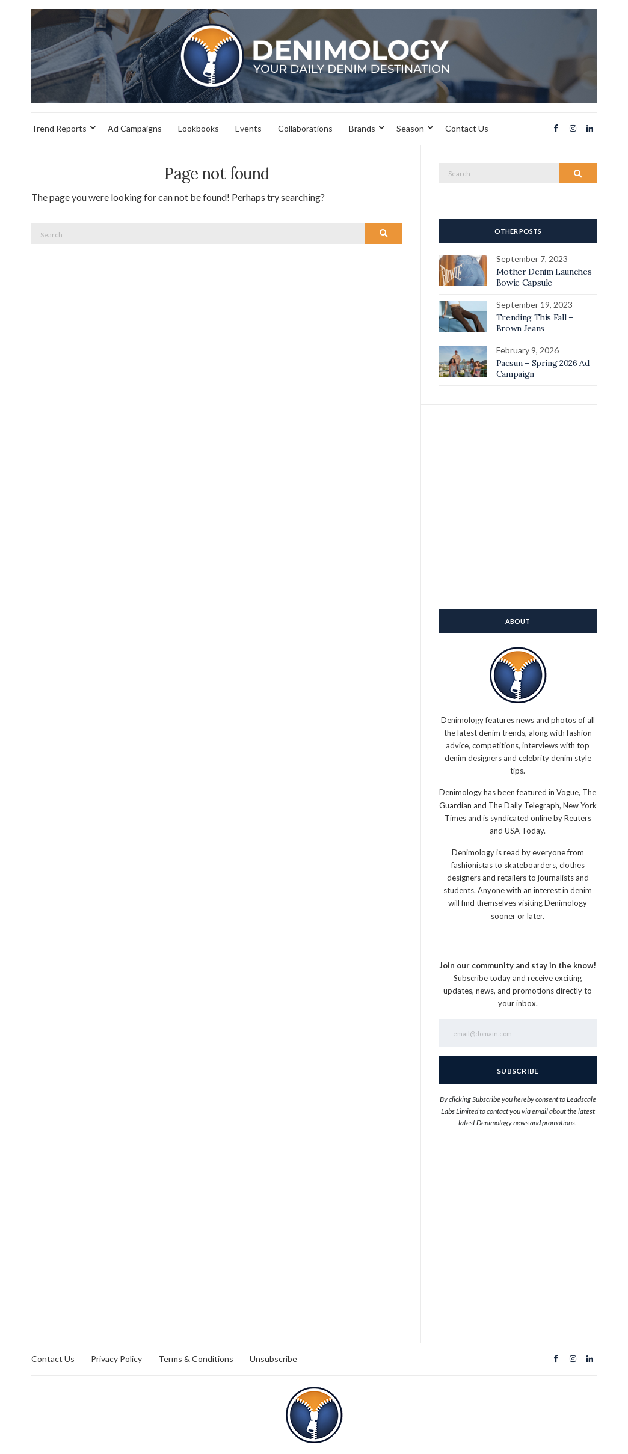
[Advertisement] (518, 498)
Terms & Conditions (195, 1359)
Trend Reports (59, 128)
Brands (362, 128)
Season (410, 128)
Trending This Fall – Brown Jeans (534, 323)
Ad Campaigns (135, 128)
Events (248, 128)
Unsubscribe (273, 1359)
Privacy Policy (116, 1359)
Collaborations (305, 128)
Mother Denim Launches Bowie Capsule (544, 277)
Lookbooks (198, 128)
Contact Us (466, 128)
